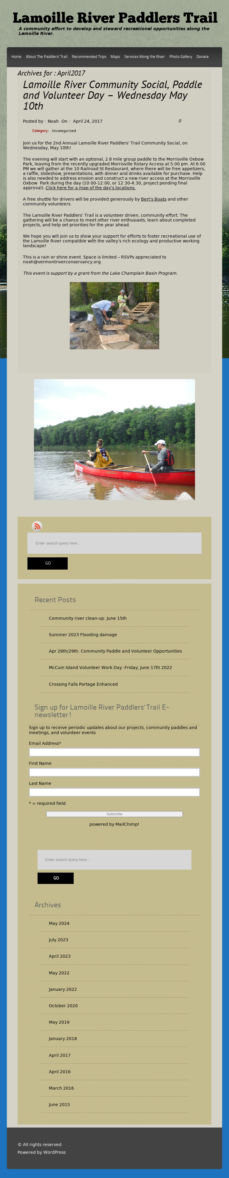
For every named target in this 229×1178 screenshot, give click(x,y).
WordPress (54, 1152)
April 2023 (60, 956)
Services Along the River (144, 57)
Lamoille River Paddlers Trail (115, 19)
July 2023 (58, 939)
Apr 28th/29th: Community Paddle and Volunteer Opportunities (115, 651)
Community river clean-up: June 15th (88, 618)
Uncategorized (64, 131)
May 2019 (59, 1022)
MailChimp (126, 824)
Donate (202, 57)
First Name (40, 763)
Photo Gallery (180, 57)
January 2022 (63, 989)
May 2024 (59, 923)
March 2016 (61, 1088)
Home (16, 57)
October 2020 (63, 1005)
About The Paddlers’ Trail (46, 57)
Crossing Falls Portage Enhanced (83, 684)
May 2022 (59, 973)
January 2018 (63, 1038)
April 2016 (60, 1071)
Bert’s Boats (153, 199)
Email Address (45, 743)
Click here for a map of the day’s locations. (91, 187)
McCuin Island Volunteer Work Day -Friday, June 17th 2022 (110, 667)
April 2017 (60, 1055)
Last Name (40, 783)
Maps (115, 57)
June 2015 (59, 1104)
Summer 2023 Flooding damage (83, 634)
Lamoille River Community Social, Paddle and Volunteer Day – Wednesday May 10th (112, 96)
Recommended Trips (89, 57)
